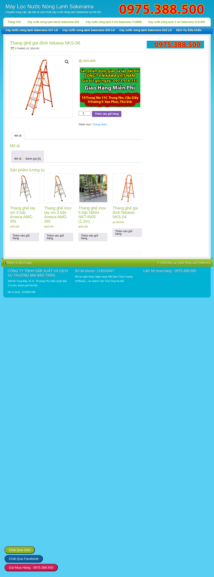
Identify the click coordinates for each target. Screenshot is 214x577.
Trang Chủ (14, 22)
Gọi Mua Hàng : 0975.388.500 (31, 567)
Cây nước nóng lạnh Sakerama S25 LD (88, 30)
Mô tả (17, 158)
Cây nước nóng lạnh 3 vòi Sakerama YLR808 (114, 22)
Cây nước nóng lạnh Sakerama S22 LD (145, 30)
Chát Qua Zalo (19, 550)
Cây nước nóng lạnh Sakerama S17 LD (32, 30)
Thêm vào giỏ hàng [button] (21, 237)
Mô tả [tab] (17, 135)
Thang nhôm (99, 124)
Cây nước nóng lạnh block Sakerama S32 (53, 22)
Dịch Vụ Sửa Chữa (188, 30)
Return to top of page (19, 262)
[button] (67, 62)
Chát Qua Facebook (23, 558)
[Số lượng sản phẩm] (85, 113)
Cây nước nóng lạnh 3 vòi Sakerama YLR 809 (176, 22)
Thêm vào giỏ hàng (107, 113)
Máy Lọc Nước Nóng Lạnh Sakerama (50, 6)
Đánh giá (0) (33, 158)
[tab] (17, 157)
